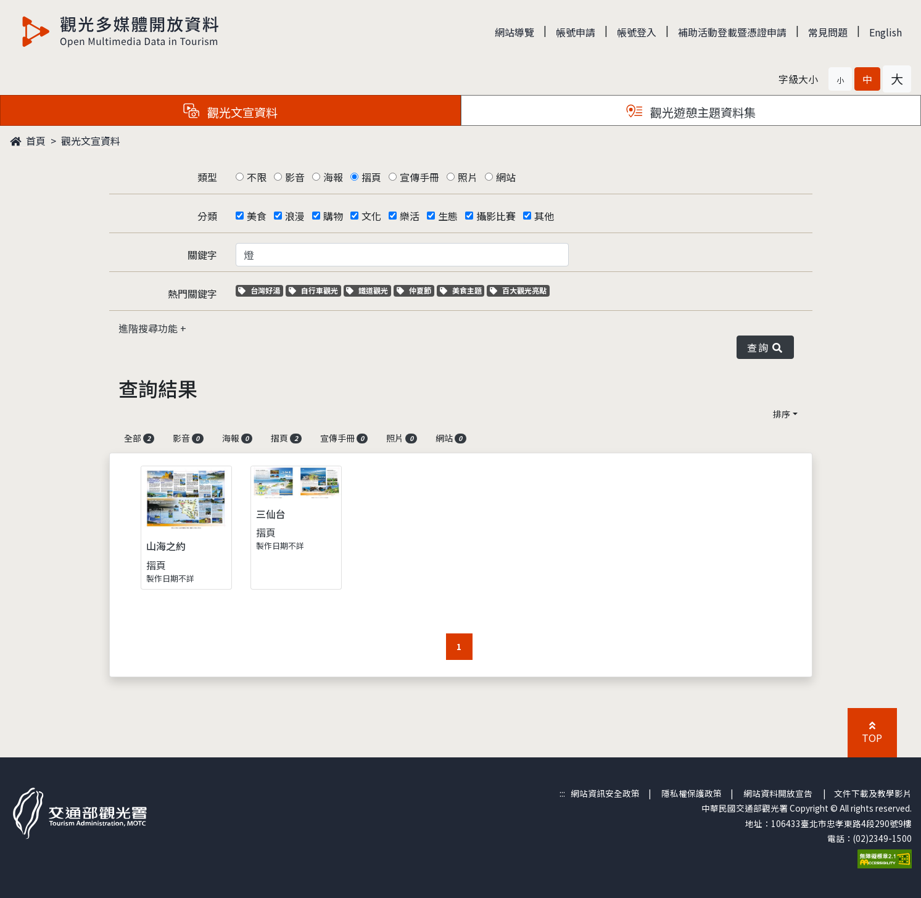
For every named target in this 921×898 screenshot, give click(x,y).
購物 (333, 215)
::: (562, 793)
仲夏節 (415, 290)
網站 (506, 177)
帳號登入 (636, 32)
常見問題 (828, 32)
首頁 (28, 140)
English (885, 32)
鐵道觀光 (368, 290)
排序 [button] (781, 414)
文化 (371, 215)
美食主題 (462, 290)
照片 (467, 177)
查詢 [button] (765, 347)
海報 (333, 177)
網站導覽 (514, 32)
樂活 (409, 215)
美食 (256, 215)
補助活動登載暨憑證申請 (732, 32)
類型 (207, 177)
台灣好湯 (260, 290)
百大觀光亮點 (518, 290)
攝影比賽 (496, 215)
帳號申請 (575, 32)
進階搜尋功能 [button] (149, 328)
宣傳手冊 (419, 177)
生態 (448, 215)
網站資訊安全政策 (605, 793)
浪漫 (295, 215)
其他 (544, 215)
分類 (207, 215)
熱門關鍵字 (192, 293)
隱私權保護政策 (691, 793)
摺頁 (371, 177)
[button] (840, 79)
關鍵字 (202, 254)
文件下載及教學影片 (873, 793)
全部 (139, 438)
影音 (295, 177)
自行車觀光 (313, 290)
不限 (256, 177)
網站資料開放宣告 (777, 793)
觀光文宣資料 (90, 140)
